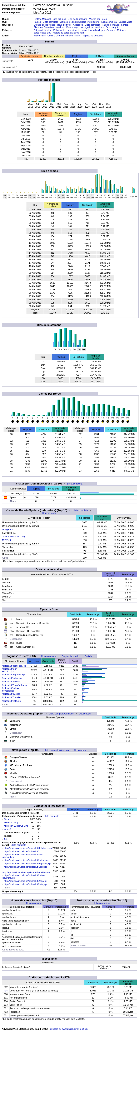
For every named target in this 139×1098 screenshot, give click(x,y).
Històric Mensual (42, 19)
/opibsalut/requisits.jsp (13, 674)
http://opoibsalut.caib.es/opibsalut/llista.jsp (25, 884)
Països (37, 22)
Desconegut (72, 27)
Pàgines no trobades (92, 35)
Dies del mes (59, 19)
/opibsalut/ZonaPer (11, 697)
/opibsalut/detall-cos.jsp (14, 666)
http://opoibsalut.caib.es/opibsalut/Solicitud (25, 867)
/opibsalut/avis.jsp (11, 694)
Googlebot (7, 529)
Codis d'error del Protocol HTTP (64, 35)
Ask (6, 839)
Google (7, 819)
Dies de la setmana (77, 19)
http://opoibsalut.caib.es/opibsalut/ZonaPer (25, 881)
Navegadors (86, 27)
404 (6, 990)
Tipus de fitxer (64, 25)
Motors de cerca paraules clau (68, 32)
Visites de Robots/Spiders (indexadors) (79, 22)
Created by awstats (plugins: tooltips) (69, 1029)
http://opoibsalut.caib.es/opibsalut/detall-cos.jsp (28, 848)
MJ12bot (6, 540)
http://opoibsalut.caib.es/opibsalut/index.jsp (26, 860)
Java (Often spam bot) (13, 536)
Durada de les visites (44, 25)
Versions (60, 27)
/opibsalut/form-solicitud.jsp (10, 670)
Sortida (124, 25)
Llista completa (50, 22)
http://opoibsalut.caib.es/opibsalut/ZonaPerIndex (27, 872)
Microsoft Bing (11, 822)
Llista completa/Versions (61, 713)
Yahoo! (7, 829)
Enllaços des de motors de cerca (70, 30)
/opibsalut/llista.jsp (11, 701)
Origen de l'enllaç (42, 30)
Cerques (110, 30)
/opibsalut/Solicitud (11, 681)
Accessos (78, 25)
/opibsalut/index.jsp (12, 678)
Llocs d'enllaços (97, 30)
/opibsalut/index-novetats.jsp (10, 689)
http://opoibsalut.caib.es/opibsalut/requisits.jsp (27, 863)
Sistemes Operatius (44, 27)
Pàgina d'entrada (110, 25)
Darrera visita (125, 22)
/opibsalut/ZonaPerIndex (14, 685)
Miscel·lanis (40, 35)
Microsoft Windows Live (16, 826)
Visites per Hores (98, 19)
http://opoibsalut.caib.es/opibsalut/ (21, 851)
